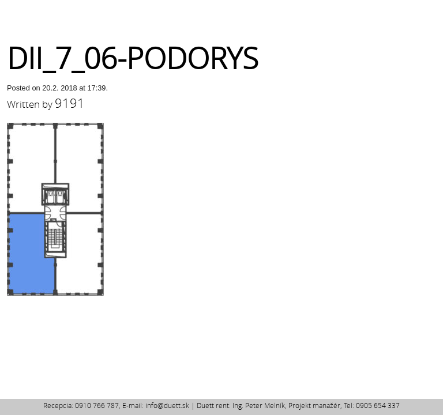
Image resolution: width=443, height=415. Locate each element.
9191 (70, 103)
